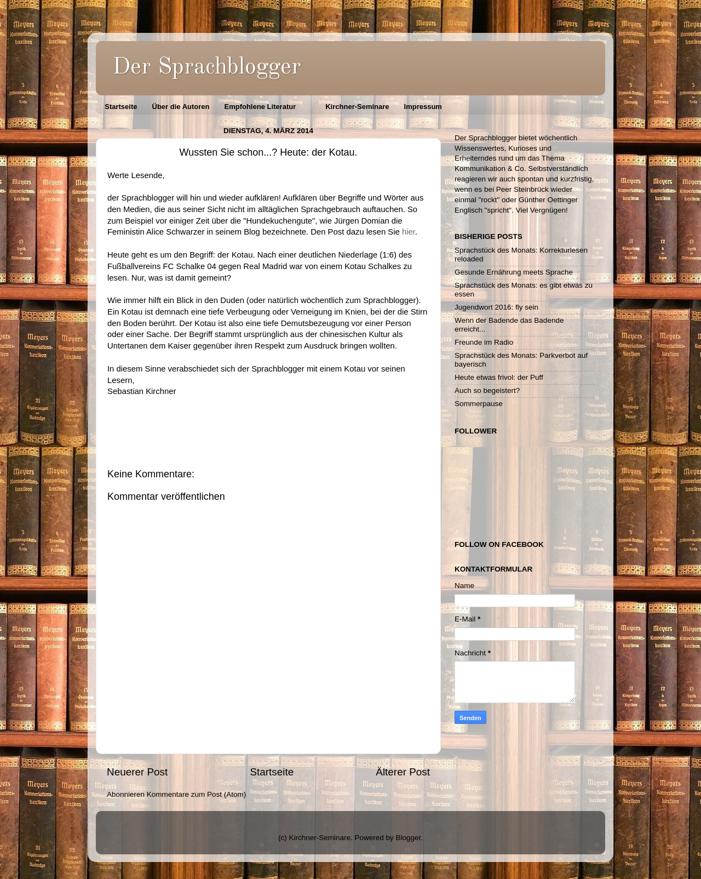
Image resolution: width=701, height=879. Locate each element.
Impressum (423, 106)
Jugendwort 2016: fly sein (496, 307)
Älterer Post (403, 772)
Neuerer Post (137, 772)
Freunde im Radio (484, 342)
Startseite (121, 106)
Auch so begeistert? (487, 390)
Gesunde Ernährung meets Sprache (514, 272)
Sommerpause (479, 403)
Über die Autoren (181, 106)
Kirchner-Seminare (357, 106)
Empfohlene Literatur (260, 106)
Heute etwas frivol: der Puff (499, 377)
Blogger (408, 838)
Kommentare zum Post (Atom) (196, 794)
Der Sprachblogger (206, 67)
